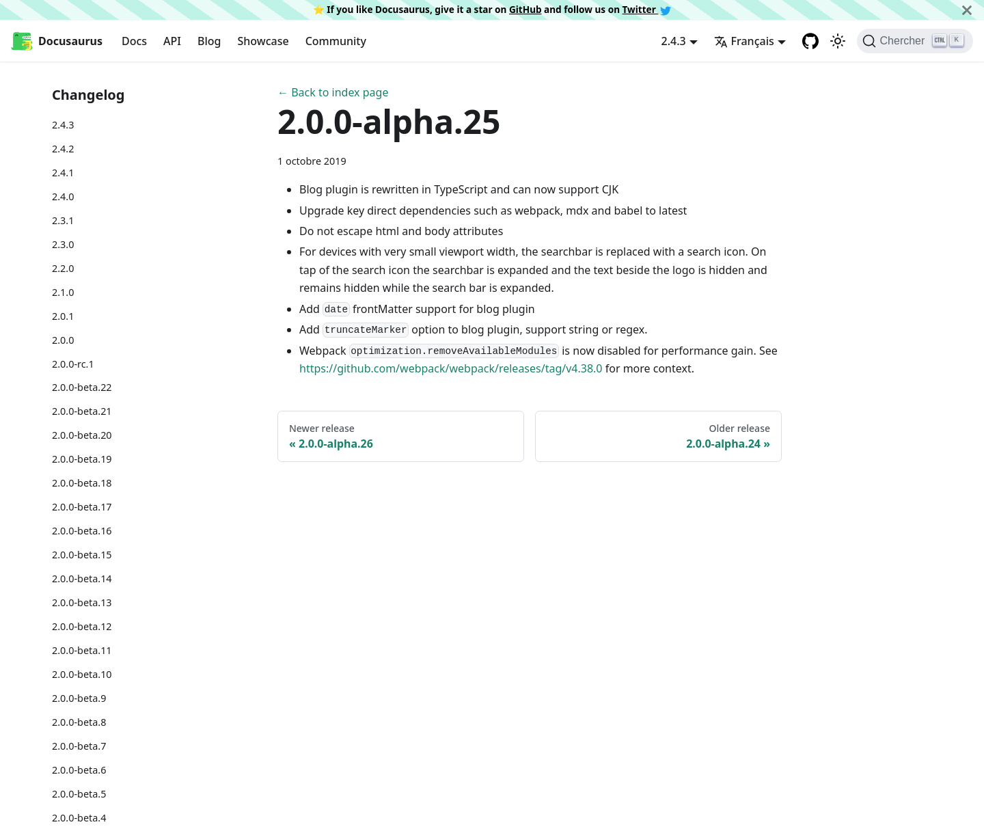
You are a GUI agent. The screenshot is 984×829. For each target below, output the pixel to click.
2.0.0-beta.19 (82, 458)
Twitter (647, 9)
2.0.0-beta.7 (79, 745)
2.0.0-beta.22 (82, 387)
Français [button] (744, 41)
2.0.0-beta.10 (82, 674)
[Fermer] (967, 10)
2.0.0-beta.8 (79, 722)
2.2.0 (63, 268)
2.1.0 (63, 292)
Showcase (262, 41)
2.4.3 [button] (673, 41)
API (172, 41)
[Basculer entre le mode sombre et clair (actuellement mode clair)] (838, 41)
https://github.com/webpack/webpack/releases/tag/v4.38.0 (451, 368)
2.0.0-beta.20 (82, 435)
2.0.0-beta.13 (82, 602)
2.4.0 (63, 196)
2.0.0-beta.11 (82, 650)
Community (335, 41)
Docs (134, 41)
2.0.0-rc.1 (73, 363)
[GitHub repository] (810, 41)
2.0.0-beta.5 (79, 793)
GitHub (525, 9)
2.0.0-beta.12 (82, 626)
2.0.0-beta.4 (79, 817)
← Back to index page (332, 92)
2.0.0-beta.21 (82, 411)
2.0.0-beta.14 (82, 578)
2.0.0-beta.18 (82, 482)
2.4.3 (63, 124)
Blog (209, 41)
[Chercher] (915, 41)
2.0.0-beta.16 (82, 530)
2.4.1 (63, 172)
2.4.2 (63, 148)
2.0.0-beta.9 (79, 698)
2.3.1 (63, 220)
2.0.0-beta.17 (82, 506)
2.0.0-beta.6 (79, 769)
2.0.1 (63, 316)
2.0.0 (63, 340)
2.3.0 (63, 244)
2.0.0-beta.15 (82, 554)
